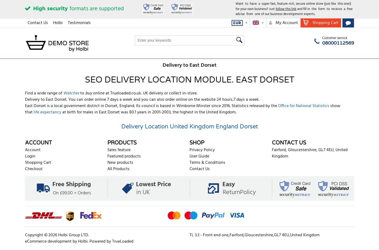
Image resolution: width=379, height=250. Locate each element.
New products (120, 162)
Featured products (124, 156)
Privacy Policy (202, 150)
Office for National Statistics (303, 106)
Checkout (34, 169)
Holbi (58, 23)
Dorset (249, 126)
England (227, 126)
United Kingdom (192, 126)
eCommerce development (48, 241)
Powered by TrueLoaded (111, 241)
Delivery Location (144, 126)
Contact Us (38, 23)
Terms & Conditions (207, 162)
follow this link (286, 9)
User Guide (199, 156)
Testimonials (79, 23)
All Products (118, 169)
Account (33, 150)
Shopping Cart (38, 162)
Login (30, 156)
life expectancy (47, 112)
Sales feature (119, 150)
